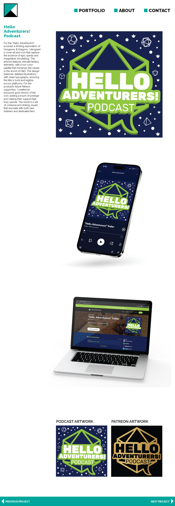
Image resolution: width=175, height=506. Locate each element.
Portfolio (92, 10)
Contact (159, 10)
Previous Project (17, 501)
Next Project (160, 501)
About (127, 10)
